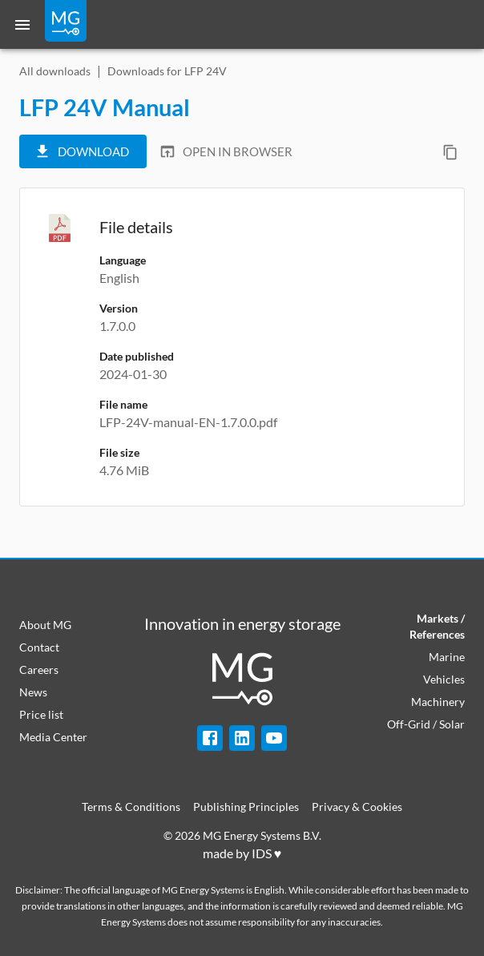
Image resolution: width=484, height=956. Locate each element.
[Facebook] (210, 738)
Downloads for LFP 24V (167, 71)
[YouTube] (274, 738)
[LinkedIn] (242, 738)
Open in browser (225, 151)
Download (81, 151)
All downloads (55, 71)
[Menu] (22, 24)
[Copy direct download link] (450, 152)
